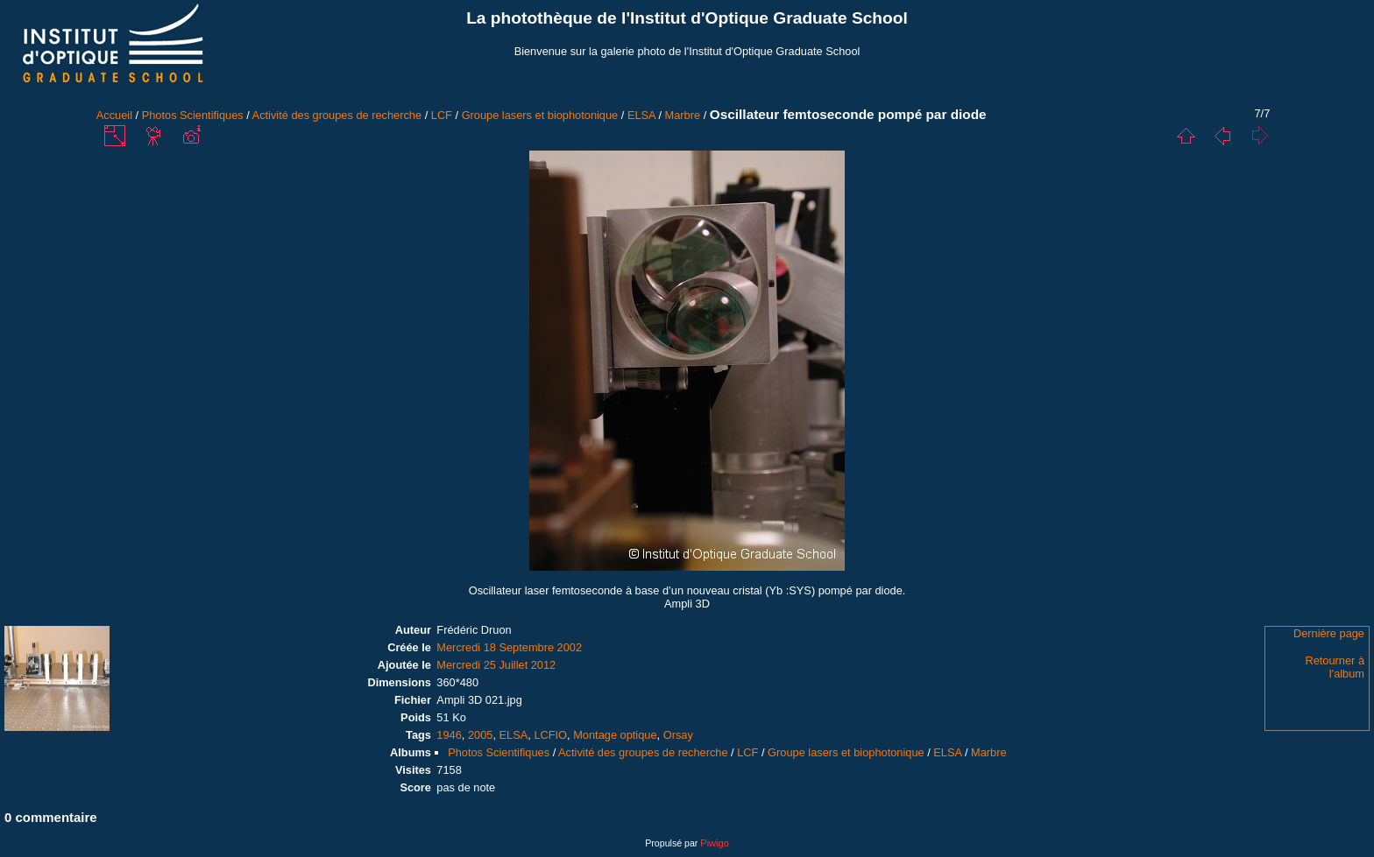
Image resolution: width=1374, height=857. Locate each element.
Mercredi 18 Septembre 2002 (509, 647)
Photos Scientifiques (193, 115)
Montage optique (614, 734)
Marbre (683, 115)
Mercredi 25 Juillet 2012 (496, 664)
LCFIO (550, 734)
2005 (480, 734)
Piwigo (714, 843)
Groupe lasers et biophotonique (540, 115)
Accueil (114, 115)
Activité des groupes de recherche (336, 115)
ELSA (641, 115)
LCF (441, 115)
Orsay (678, 734)
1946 (448, 734)
